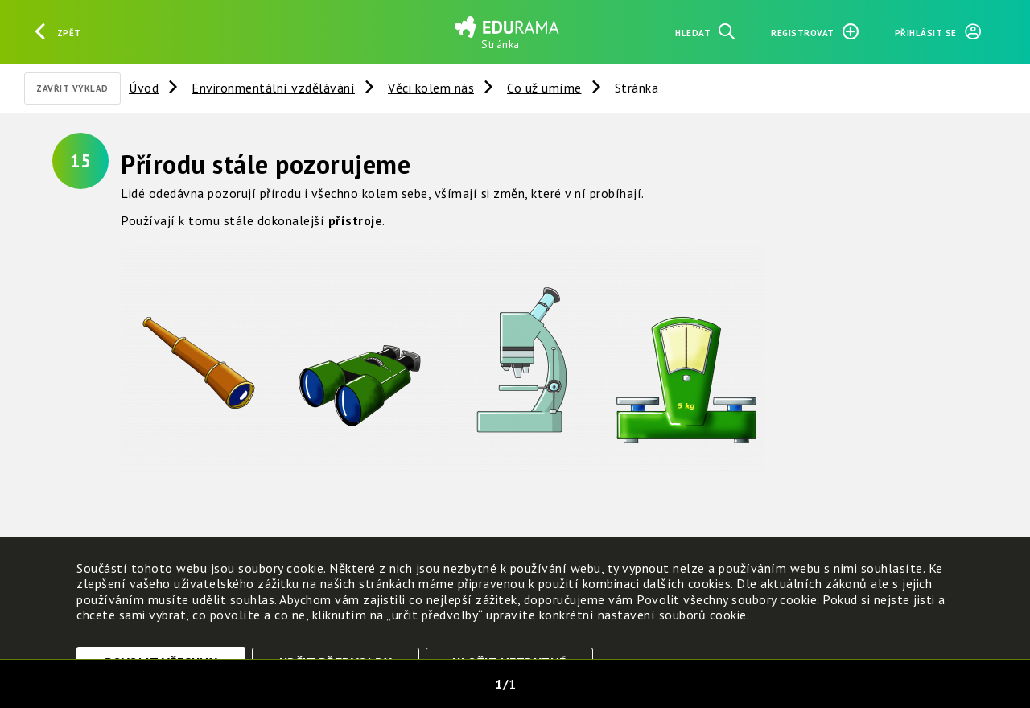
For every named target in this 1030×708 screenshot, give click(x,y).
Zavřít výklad (72, 88)
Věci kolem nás (431, 88)
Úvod (144, 88)
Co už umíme (544, 88)
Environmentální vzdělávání (273, 88)
